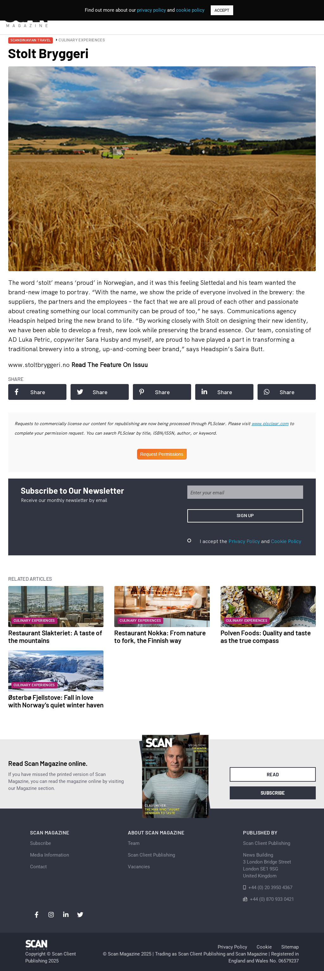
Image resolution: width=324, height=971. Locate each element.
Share (30, 391)
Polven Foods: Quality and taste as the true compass (266, 636)
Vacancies (139, 867)
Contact (38, 867)
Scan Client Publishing (151, 855)
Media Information (49, 855)
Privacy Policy (244, 541)
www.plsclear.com (270, 423)
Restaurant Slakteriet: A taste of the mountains (55, 636)
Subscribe (273, 793)
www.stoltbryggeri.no (39, 365)
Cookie (264, 947)
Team (134, 843)
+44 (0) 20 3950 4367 (270, 887)
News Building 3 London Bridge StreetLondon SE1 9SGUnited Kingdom (267, 865)
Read (273, 774)
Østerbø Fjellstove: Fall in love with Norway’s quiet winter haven (55, 701)
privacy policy (151, 10)
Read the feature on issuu (109, 365)
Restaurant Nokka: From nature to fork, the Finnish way (160, 636)
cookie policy (190, 10)
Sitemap (290, 947)
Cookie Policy (286, 541)
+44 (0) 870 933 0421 (272, 899)
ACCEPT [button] (222, 10)
